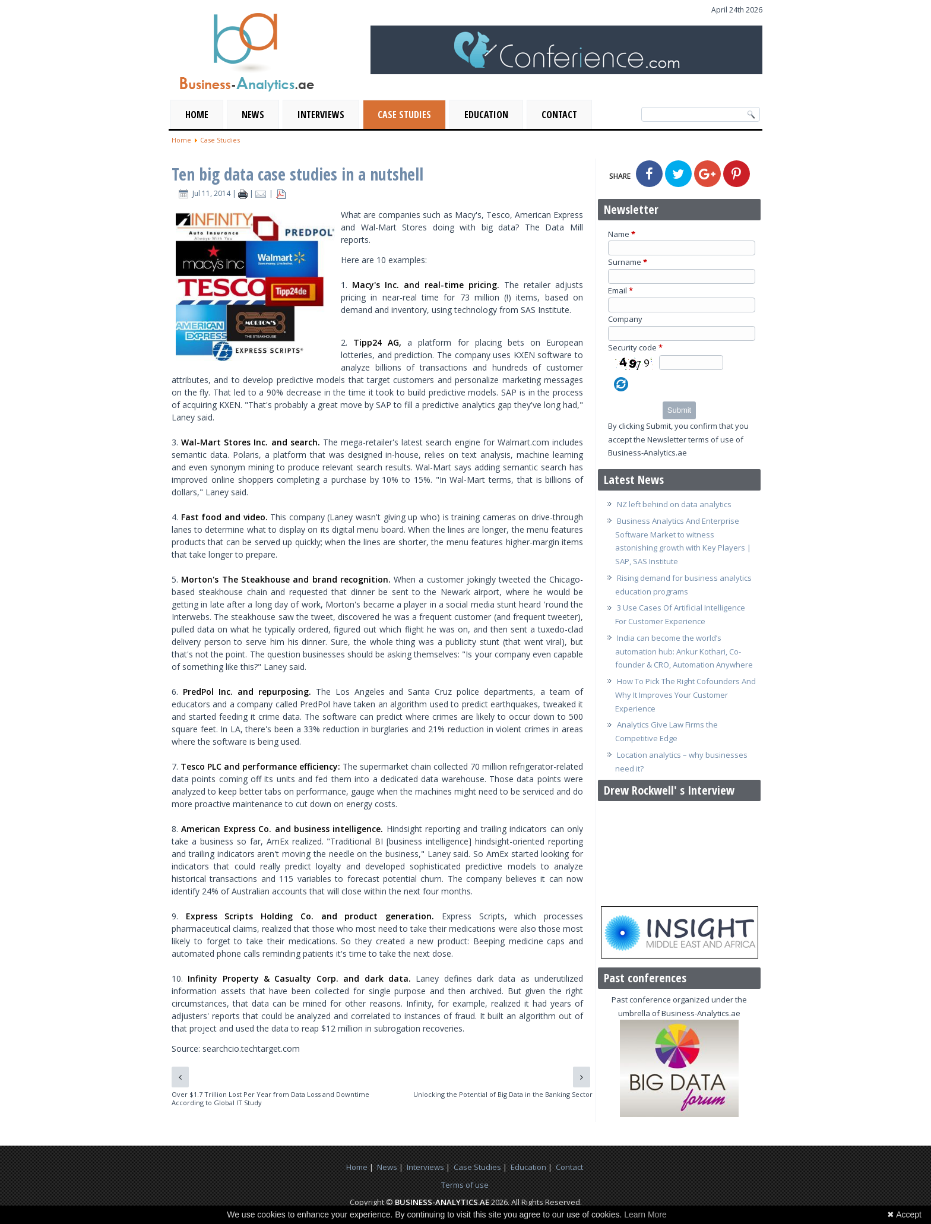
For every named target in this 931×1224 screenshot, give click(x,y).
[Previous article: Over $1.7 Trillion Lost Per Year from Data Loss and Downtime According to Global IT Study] (180, 1077)
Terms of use (465, 1184)
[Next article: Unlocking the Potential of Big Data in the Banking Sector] (581, 1077)
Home (196, 114)
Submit (679, 410)
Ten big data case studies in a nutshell (297, 174)
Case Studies (404, 114)
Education (486, 114)
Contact (559, 114)
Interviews (320, 114)
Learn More (645, 1214)
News (253, 114)
